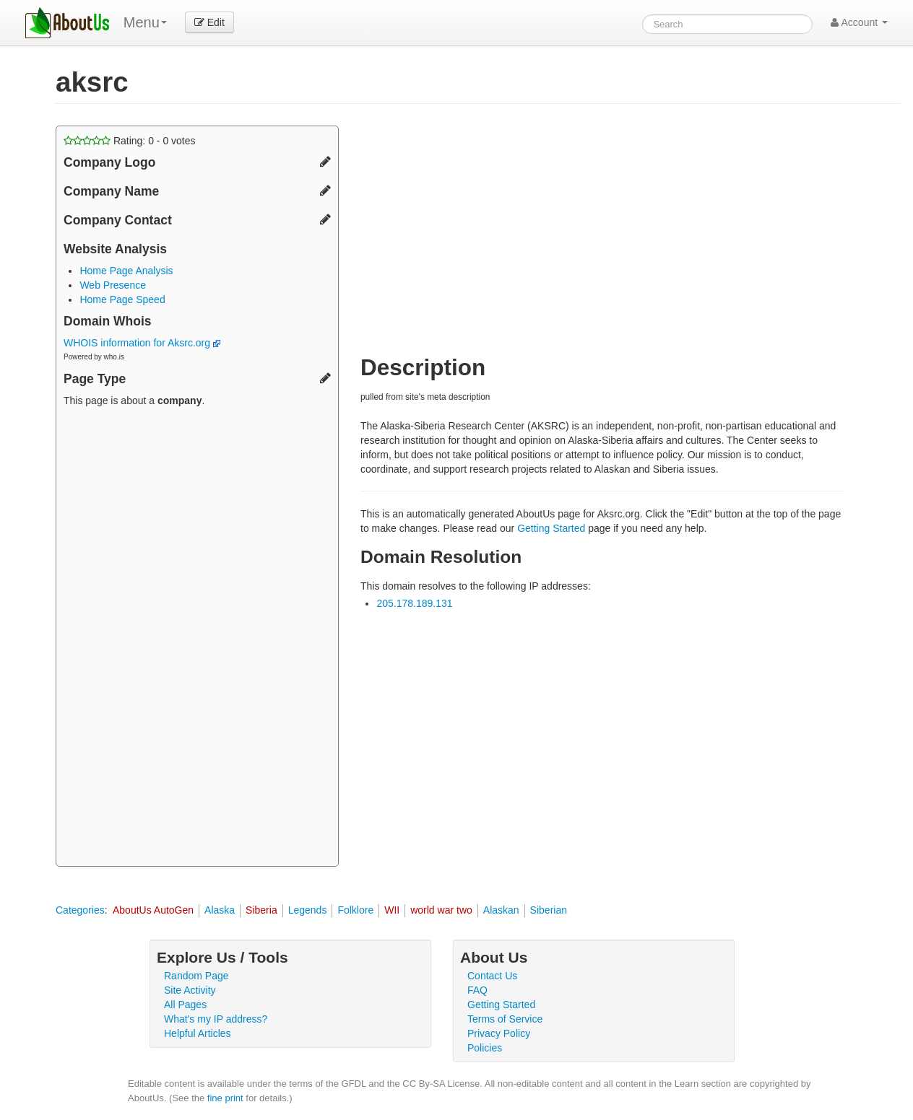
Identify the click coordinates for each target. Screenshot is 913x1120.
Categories (80, 910)
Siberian (548, 910)
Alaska (219, 910)
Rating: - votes (130, 140)
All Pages (185, 1004)
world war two (441, 910)
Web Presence (112, 285)
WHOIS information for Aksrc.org (142, 343)
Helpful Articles (197, 1033)
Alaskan (501, 910)
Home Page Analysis (126, 270)
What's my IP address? (215, 1019)
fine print (225, 1098)
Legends (307, 910)
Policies (484, 1048)
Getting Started (551, 528)
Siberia (261, 910)
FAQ (477, 990)
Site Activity (190, 990)
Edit (209, 22)
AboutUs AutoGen (153, 910)
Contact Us (492, 975)
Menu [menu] (145, 22)
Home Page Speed (122, 299)
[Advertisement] (197, 638)
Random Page (196, 975)
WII (391, 910)
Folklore (355, 910)
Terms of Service (504, 1019)
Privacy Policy (498, 1033)
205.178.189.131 (414, 603)
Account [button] (859, 22)
